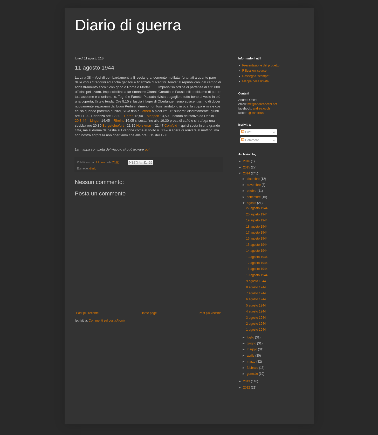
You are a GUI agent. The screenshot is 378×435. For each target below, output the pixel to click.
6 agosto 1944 (256, 299)
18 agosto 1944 (256, 226)
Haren (128, 116)
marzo (251, 361)
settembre (254, 197)
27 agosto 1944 (256, 208)
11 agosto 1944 (256, 269)
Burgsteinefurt (113, 125)
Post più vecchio (210, 313)
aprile (251, 355)
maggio (252, 349)
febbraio (253, 368)
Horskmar (143, 125)
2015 (247, 167)
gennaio (253, 374)
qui (147, 149)
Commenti (250, 140)
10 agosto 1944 (256, 275)
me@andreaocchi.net (262, 104)
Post (246, 132)
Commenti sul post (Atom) (107, 320)
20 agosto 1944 (256, 214)
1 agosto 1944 (256, 329)
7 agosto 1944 (256, 293)
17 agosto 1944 (256, 232)
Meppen (153, 116)
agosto (252, 203)
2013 (247, 381)
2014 (247, 173)
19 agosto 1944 (256, 220)
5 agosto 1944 (256, 305)
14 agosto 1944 (256, 251)
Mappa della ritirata (255, 81)
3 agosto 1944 (256, 318)
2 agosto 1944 (256, 323)
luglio (251, 337)
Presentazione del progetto (260, 65)
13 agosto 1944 (256, 257)
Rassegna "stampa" (256, 76)
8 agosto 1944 (256, 287)
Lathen (145, 111)
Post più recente (87, 313)
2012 (247, 387)
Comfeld (170, 125)
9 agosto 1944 (256, 281)
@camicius (256, 113)
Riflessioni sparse (254, 70)
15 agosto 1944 (256, 245)
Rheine (119, 121)
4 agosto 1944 (256, 311)
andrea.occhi (262, 108)
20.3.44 (80, 121)
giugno (252, 343)
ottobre (252, 191)
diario (93, 168)
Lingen (95, 121)
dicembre (253, 179)
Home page (149, 313)
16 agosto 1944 (256, 238)
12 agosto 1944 (256, 263)
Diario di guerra (128, 25)
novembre (254, 185)
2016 (247, 161)
